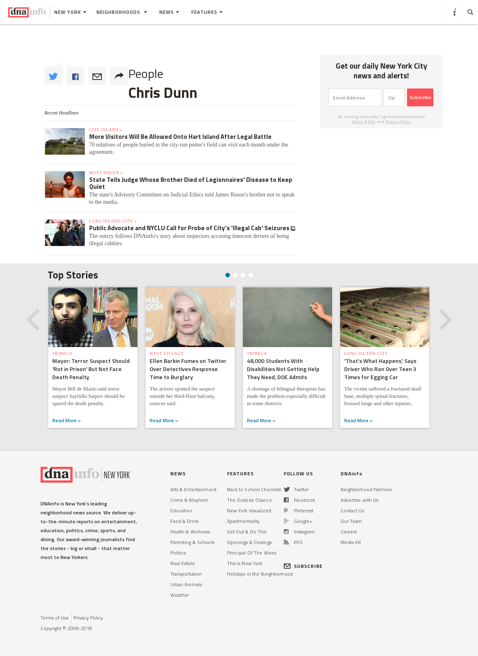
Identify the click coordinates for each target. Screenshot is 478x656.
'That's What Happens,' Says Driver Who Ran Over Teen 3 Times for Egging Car (380, 368)
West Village (167, 353)
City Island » (106, 129)
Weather (179, 595)
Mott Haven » (106, 172)
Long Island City (366, 353)
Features (207, 12)
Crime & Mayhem (189, 500)
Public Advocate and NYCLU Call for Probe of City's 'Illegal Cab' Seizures (190, 228)
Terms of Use (363, 122)
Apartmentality (243, 521)
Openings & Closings (249, 542)
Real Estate (182, 563)
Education (181, 510)
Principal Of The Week (252, 553)
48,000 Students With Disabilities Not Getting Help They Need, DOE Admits (283, 368)
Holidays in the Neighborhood (260, 574)
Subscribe (420, 97)
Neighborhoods (121, 12)
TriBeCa (62, 353)
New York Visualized (249, 510)
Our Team (351, 521)
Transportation (186, 574)
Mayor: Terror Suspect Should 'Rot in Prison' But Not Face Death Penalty (91, 368)
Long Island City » (113, 221)
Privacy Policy (398, 122)
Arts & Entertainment (193, 489)
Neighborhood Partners (366, 489)
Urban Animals (186, 584)
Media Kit (351, 542)
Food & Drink (184, 521)
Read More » (66, 420)
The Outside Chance (249, 500)
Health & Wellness (190, 531)
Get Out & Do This (247, 531)
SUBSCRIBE (303, 566)
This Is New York (245, 563)
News (169, 12)
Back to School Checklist (254, 489)
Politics (178, 553)
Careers (349, 531)
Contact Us (352, 510)
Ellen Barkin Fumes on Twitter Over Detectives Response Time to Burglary (188, 368)
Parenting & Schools (192, 542)
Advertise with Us (360, 500)
